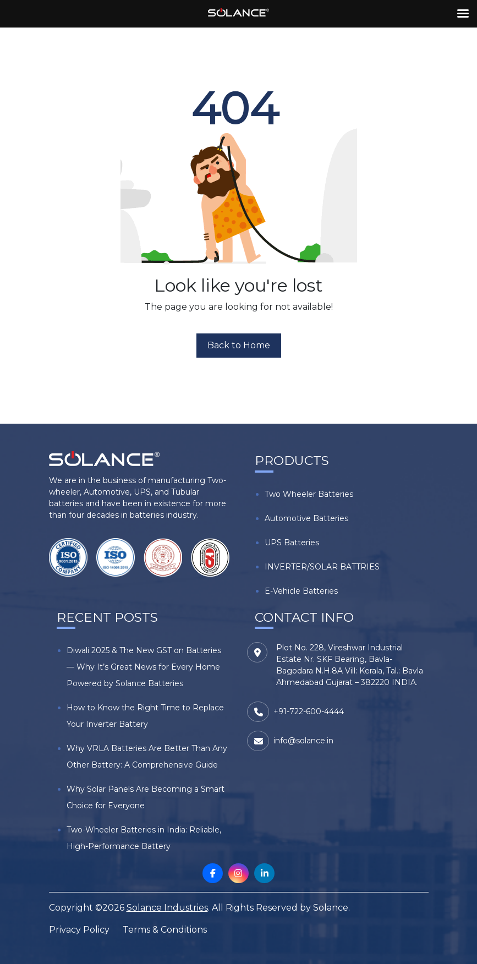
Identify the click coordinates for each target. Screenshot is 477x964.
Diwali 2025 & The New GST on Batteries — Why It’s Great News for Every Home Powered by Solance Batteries (144, 666)
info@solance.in (303, 741)
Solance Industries (167, 907)
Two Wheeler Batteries (309, 494)
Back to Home (238, 345)
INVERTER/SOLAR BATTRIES (322, 567)
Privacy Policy (79, 929)
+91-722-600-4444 (308, 711)
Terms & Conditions (165, 929)
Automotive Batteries (306, 518)
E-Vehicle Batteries (301, 591)
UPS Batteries (292, 542)
